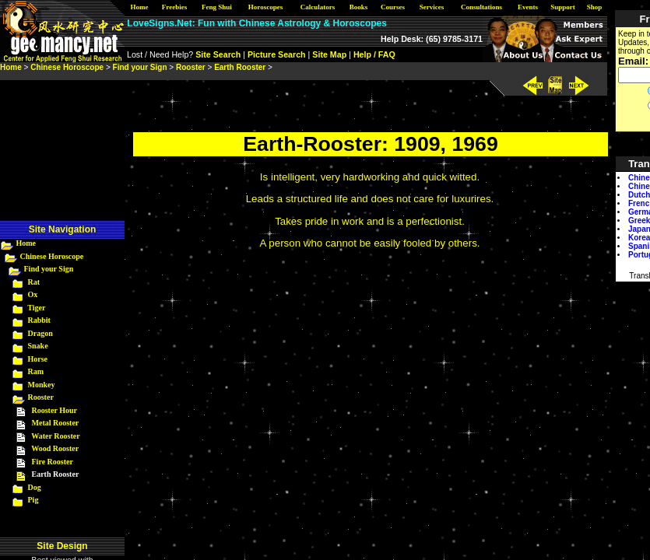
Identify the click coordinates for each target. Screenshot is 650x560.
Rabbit (39, 320)
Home (26, 243)
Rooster (41, 397)
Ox (33, 294)
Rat (34, 282)
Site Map (329, 54)
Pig (33, 499)
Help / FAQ (374, 54)
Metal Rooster (55, 422)
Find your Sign (49, 268)
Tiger (36, 307)
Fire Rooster (52, 461)
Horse (38, 359)
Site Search (218, 54)
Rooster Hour (54, 410)
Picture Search (277, 54)
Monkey (41, 384)
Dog (34, 487)
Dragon (40, 333)
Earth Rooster (239, 67)
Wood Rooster (55, 448)
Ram (36, 371)
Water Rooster (55, 436)
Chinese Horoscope (52, 256)
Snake (38, 345)
